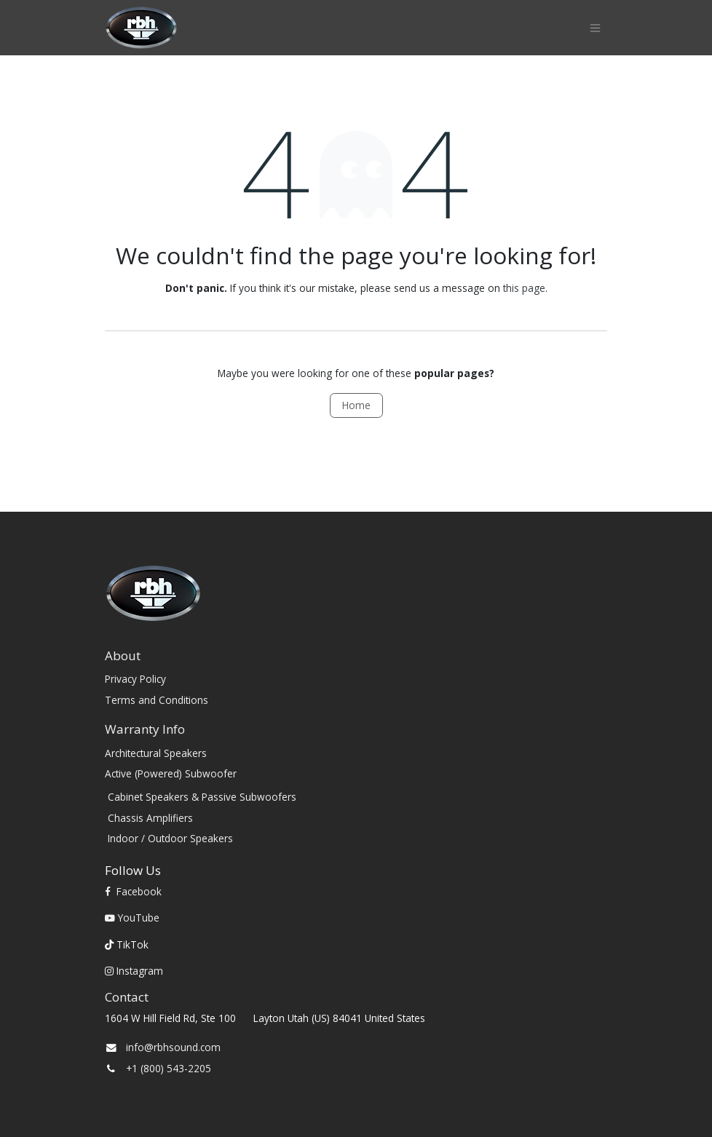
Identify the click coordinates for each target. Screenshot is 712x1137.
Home (356, 405)
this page (524, 288)
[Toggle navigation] (595, 28)
